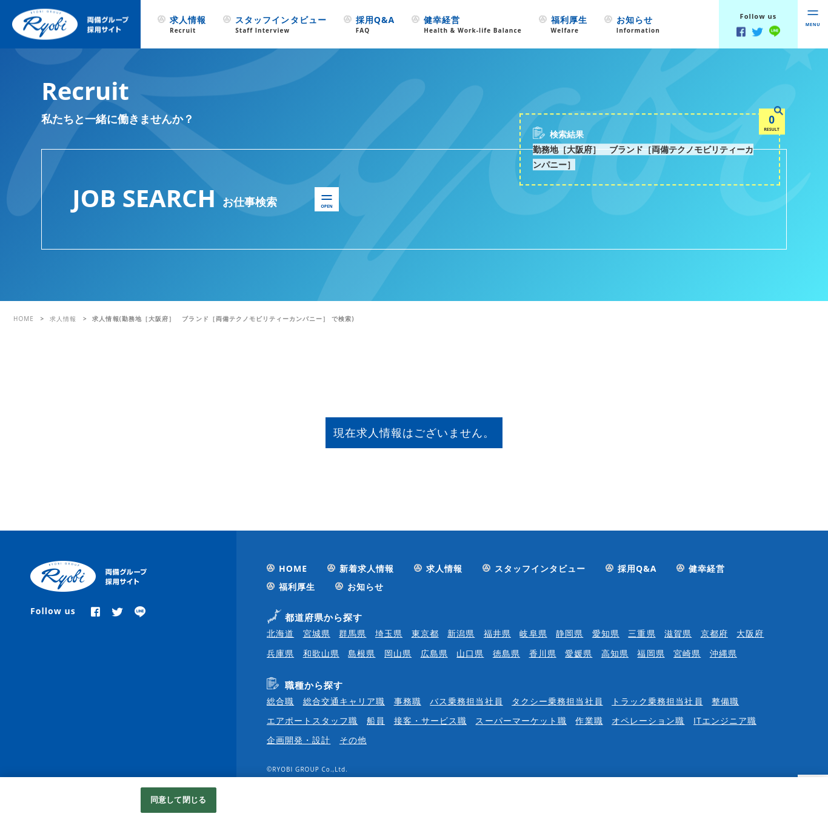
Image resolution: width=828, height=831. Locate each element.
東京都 (425, 633)
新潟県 (461, 633)
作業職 (589, 720)
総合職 (280, 701)
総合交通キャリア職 (344, 701)
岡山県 (398, 653)
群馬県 (352, 633)
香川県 (542, 653)
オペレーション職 (648, 720)
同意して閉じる (178, 799)
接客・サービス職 (430, 720)
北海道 (280, 633)
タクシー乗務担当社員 (557, 701)
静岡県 (569, 633)
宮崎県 (687, 653)
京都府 (714, 633)
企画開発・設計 (298, 740)
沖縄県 (723, 653)
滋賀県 (678, 633)
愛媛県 (578, 653)
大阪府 (750, 633)
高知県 (615, 653)
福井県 (497, 633)
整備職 (725, 701)
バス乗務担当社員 (466, 701)
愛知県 (605, 633)
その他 (353, 740)
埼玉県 (388, 633)
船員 (376, 720)
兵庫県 (280, 653)
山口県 (470, 653)
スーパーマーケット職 (521, 720)
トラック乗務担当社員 (657, 701)
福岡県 (650, 653)
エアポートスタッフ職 (312, 720)
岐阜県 (533, 633)
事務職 (407, 701)
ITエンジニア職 (724, 720)
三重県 (641, 633)
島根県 (361, 653)
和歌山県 (321, 653)
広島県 (434, 653)
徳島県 (506, 653)
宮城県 (316, 633)
